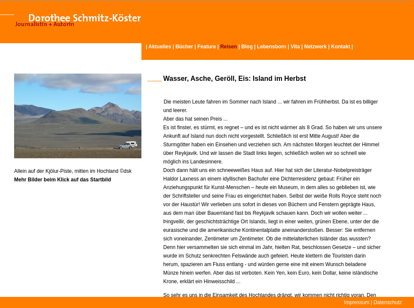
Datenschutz (387, 302)
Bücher (184, 47)
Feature (206, 47)
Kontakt (340, 47)
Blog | (249, 47)
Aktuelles (159, 47)
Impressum (356, 302)
